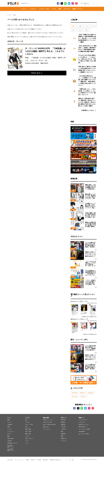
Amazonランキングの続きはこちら (89, 316)
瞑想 (62, 431)
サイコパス (63, 440)
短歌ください (46, 426)
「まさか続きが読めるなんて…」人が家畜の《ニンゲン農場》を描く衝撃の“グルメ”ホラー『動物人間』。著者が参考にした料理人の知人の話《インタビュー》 (87, 80)
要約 (8, 436)
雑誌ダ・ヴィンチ (78, 8)
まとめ (9, 433)
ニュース (9, 429)
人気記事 (9, 424)
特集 (59, 8)
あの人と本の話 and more (49, 424)
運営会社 (33, 459)
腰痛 (62, 436)
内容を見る (36, 73)
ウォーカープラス (83, 419)
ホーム (9, 417)
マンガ (54, 8)
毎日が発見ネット (83, 426)
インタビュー (33, 8)
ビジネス (27, 422)
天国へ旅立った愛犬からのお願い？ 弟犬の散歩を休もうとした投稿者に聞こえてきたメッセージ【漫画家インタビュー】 (87, 69)
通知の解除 (45, 459)
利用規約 (27, 459)
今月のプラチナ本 (47, 422)
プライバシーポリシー (19, 459)
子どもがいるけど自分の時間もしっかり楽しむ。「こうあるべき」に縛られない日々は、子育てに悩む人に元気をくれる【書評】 (87, 59)
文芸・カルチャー (29, 438)
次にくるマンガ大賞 (84, 433)
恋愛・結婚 (28, 429)
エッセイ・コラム (44, 8)
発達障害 (63, 433)
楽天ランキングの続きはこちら (90, 334)
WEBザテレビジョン (84, 424)
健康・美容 (28, 433)
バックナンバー (47, 429)
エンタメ (93, 26)
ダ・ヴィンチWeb (13, 3)
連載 (80, 26)
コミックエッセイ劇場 (84, 429)
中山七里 (74, 396)
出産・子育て (28, 431)
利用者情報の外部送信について (56, 459)
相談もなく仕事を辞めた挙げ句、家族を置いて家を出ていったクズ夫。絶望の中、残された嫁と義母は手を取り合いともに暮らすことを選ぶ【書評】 (87, 102)
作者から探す (10, 438)
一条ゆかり (83, 396)
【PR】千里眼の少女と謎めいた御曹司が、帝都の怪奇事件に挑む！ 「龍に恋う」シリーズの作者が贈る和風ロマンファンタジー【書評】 (87, 38)
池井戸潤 (74, 393)
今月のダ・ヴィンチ (48, 419)
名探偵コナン (64, 438)
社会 (26, 419)
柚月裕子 (82, 393)
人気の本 (9, 440)
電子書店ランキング (12, 443)
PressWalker (82, 431)
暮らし (26, 426)
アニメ (26, 443)
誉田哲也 (90, 393)
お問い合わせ (10, 459)
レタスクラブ (82, 422)
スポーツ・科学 (29, 424)
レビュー (23, 8)
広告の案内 (39, 459)
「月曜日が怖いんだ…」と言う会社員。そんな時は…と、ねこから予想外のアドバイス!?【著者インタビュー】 (87, 91)
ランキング (67, 8)
